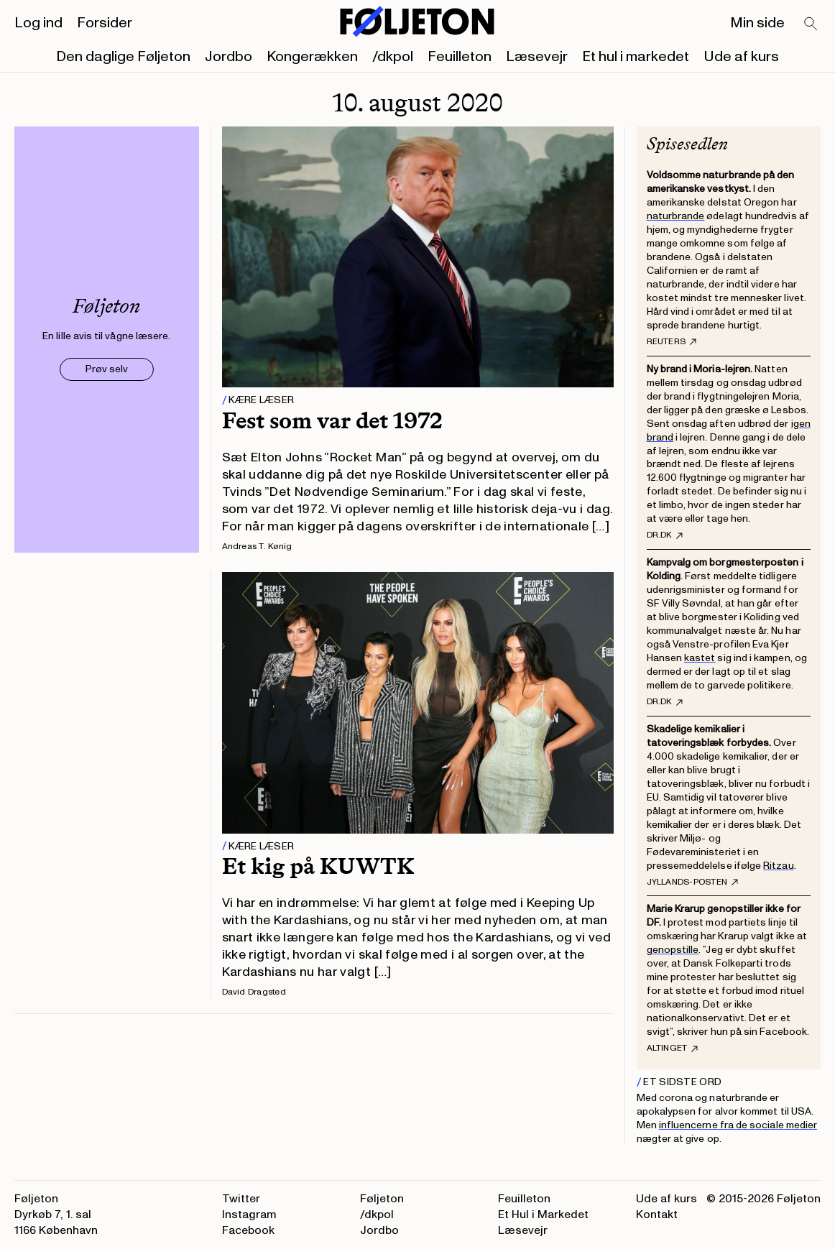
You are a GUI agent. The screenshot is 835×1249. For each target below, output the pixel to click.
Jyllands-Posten (693, 882)
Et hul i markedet (635, 57)
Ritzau (778, 865)
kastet (699, 658)
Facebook (248, 1230)
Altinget (672, 1048)
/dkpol (392, 57)
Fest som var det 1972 (332, 420)
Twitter (241, 1199)
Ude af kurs (741, 57)
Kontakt (657, 1214)
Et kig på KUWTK (318, 866)
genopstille (673, 950)
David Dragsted (254, 992)
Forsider (104, 23)
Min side (757, 23)
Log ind (38, 23)
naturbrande (676, 216)
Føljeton (382, 1199)
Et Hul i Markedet (543, 1214)
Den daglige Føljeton (123, 57)
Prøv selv (107, 369)
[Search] (811, 24)
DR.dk (665, 535)
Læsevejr (537, 57)
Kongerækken (312, 57)
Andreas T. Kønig (257, 546)
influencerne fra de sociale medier (738, 1125)
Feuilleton (460, 57)
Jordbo (228, 57)
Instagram (249, 1214)
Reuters (672, 342)
